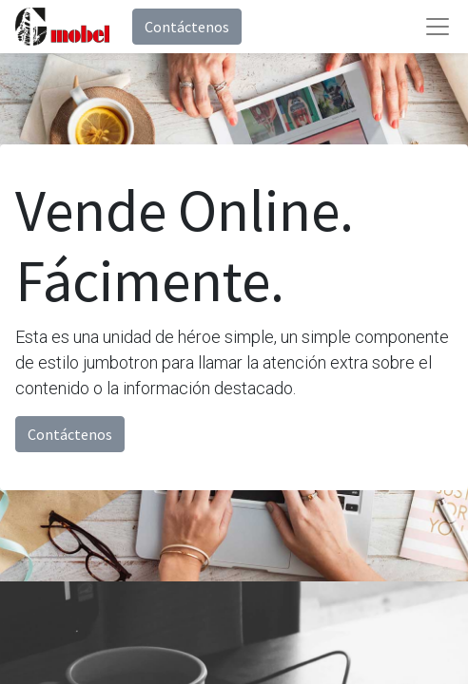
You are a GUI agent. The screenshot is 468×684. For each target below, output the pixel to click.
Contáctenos (187, 26)
